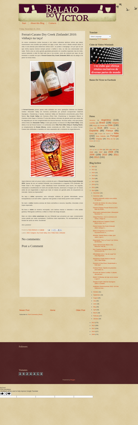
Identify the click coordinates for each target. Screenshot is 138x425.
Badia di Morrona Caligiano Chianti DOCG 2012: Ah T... (103, 222)
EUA (49, 233)
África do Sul (111, 139)
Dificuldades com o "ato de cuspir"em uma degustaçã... (104, 254)
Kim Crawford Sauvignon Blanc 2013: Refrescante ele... (104, 250)
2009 (91, 154)
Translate (102, 39)
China (91, 128)
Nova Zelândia (101, 136)
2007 (101, 152)
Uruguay (99, 139)
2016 (93, 184)
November (96, 196)
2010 (28, 233)
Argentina (106, 120)
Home (52, 310)
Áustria (91, 141)
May (94, 307)
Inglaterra (108, 133)
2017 (93, 181)
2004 (107, 149)
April (94, 310)
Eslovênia (112, 128)
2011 (116, 154)
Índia (97, 141)
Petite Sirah (55, 233)
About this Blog (37, 23)
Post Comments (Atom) (35, 314)
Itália (116, 133)
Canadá (102, 125)
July (94, 301)
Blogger (72, 380)
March (95, 313)
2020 (93, 172)
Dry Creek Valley (42, 233)
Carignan (33, 233)
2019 (93, 175)
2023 (93, 166)
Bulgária (115, 123)
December (96, 193)
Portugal (114, 136)
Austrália (92, 123)
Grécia (91, 133)
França (109, 130)
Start (24, 23)
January (96, 318)
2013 (93, 322)
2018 (93, 178)
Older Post (80, 310)
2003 (101, 149)
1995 (90, 149)
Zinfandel (62, 233)
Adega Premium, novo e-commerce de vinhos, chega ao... (105, 217)
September (96, 295)
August (95, 298)
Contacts (52, 23)
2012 (96, 157)
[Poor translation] (7, 394)
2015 (93, 187)
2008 (110, 152)
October (96, 292)
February (96, 316)
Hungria (100, 133)
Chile (110, 125)
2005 (113, 149)
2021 (93, 169)
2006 (91, 152)
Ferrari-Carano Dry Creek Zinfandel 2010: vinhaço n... (104, 227)
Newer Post (24, 310)
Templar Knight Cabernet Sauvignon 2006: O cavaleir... (104, 282)
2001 (95, 149)
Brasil (102, 122)
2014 (93, 190)
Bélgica (95, 125)
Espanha (93, 130)
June (95, 304)
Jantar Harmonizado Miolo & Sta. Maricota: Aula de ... (103, 245)
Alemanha (92, 120)
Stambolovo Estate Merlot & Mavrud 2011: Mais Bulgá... (104, 259)
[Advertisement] (52, 303)
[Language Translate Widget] (100, 36)
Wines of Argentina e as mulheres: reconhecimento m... (103, 231)
